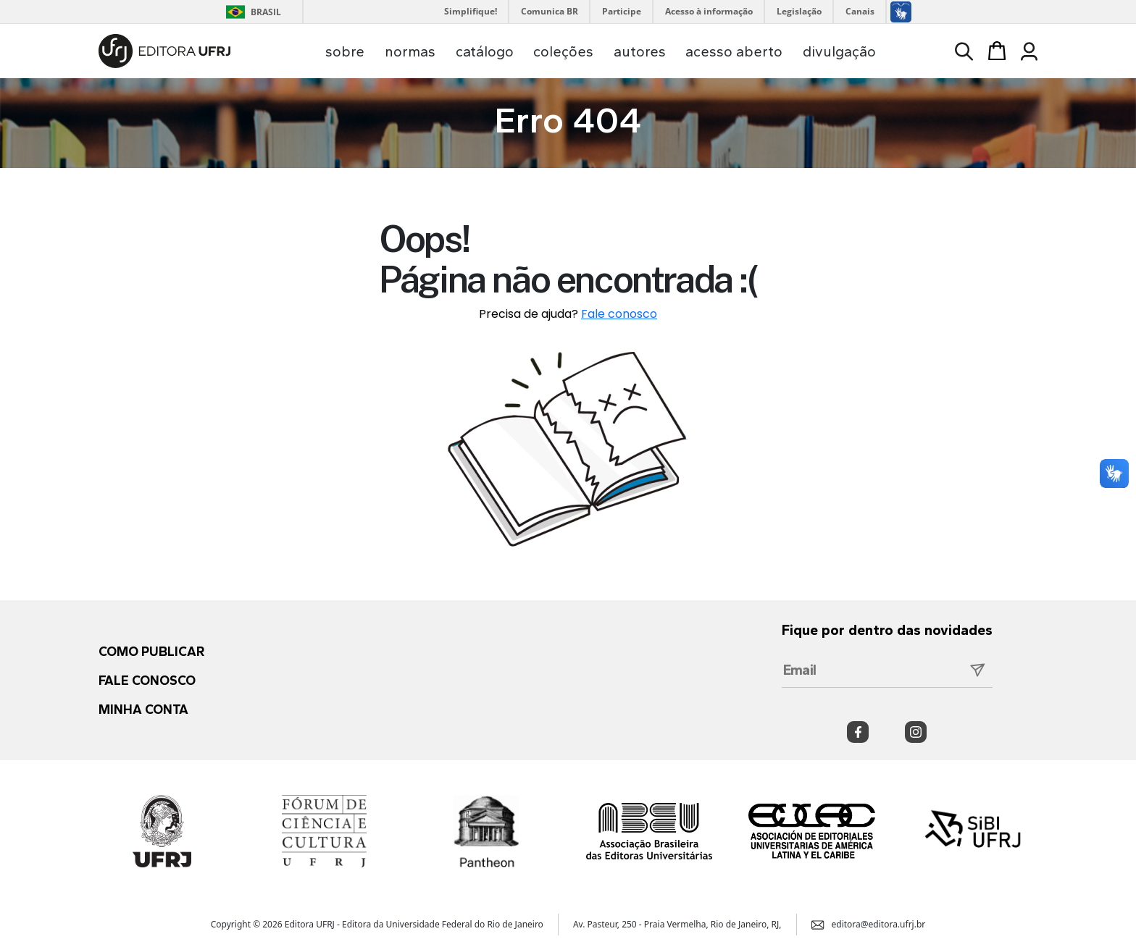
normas (410, 51)
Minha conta (143, 709)
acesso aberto (733, 51)
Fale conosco (619, 314)
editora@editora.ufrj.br (868, 924)
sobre (344, 51)
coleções (563, 51)
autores (640, 51)
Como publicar (151, 652)
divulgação (839, 51)
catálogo (485, 51)
